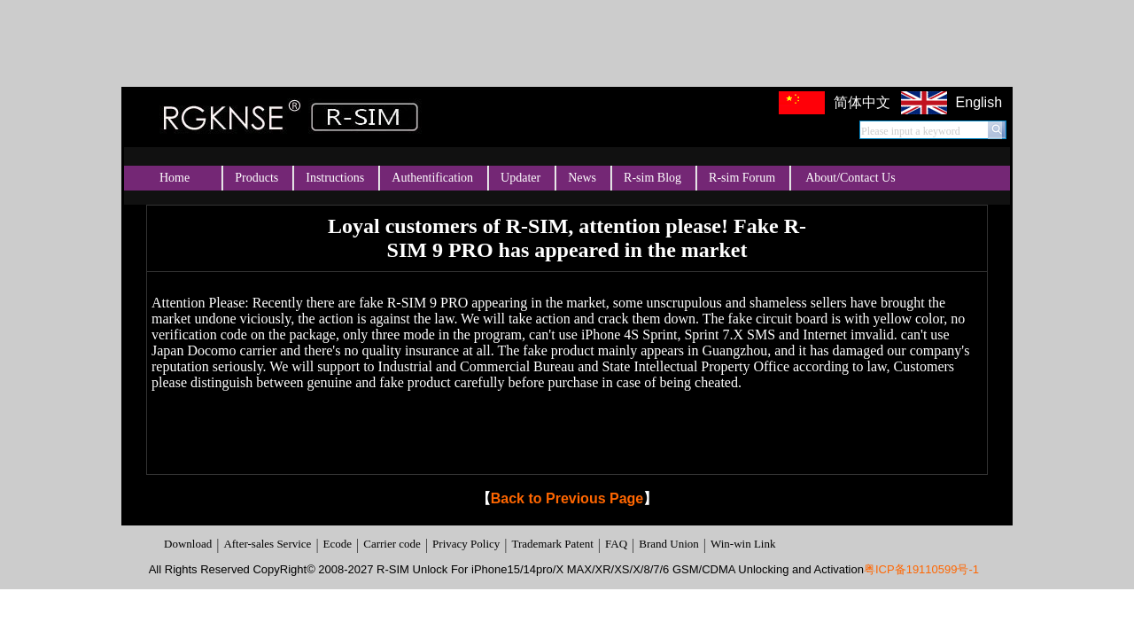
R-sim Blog (652, 177)
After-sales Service (267, 543)
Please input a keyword (910, 131)
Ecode (337, 543)
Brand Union (669, 543)
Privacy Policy (466, 543)
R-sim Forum (742, 177)
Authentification (432, 177)
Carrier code (392, 543)
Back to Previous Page (567, 498)
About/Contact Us (850, 177)
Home (174, 177)
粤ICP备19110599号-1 (921, 569)
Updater (520, 177)
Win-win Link (743, 543)
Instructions (335, 177)
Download (188, 543)
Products (256, 177)
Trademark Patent (552, 543)
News (582, 177)
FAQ (616, 543)
